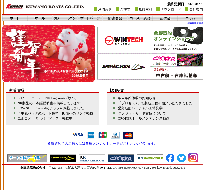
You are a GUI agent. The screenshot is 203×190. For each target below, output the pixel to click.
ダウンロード (170, 9)
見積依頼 (145, 9)
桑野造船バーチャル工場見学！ (140, 108)
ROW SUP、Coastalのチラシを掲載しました (49, 108)
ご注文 (125, 9)
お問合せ (105, 9)
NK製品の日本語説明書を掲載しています (47, 103)
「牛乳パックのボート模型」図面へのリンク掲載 (53, 113)
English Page (195, 22)
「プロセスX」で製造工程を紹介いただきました (153, 103)
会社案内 (196, 9)
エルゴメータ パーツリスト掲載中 (43, 118)
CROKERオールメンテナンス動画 (141, 118)
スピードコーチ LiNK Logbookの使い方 (45, 98)
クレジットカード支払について (140, 113)
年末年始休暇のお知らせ (135, 98)
